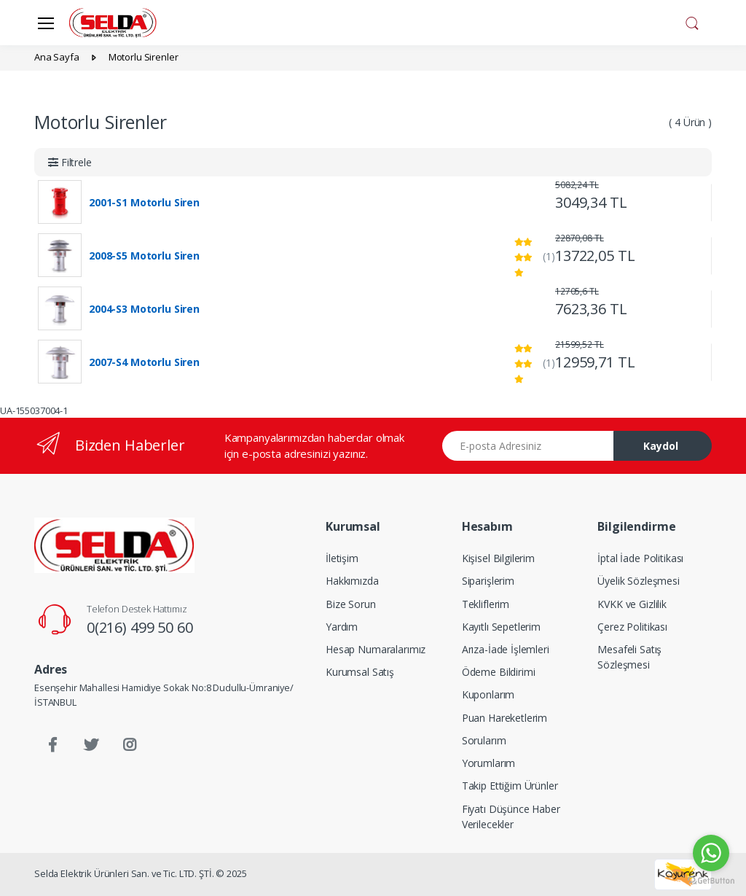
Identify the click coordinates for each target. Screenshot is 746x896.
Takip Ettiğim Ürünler (510, 785)
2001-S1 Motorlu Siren (144, 202)
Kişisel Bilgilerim (498, 558)
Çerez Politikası (632, 627)
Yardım (342, 627)
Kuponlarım (488, 694)
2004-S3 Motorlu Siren (144, 309)
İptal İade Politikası (640, 558)
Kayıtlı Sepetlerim (501, 627)
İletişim (342, 558)
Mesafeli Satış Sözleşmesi (629, 656)
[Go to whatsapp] (711, 853)
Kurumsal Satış (360, 672)
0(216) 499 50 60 (140, 627)
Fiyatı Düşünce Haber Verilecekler (511, 816)
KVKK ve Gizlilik (632, 604)
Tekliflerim (485, 604)
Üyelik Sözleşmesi (638, 581)
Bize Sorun (351, 604)
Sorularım (484, 740)
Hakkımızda (352, 581)
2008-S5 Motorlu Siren (144, 255)
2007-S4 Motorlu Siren (144, 362)
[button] (692, 21)
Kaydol (660, 446)
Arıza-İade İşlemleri (505, 649)
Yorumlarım (489, 763)
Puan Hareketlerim (505, 718)
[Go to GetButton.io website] (711, 881)
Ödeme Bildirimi (498, 672)
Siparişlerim (488, 581)
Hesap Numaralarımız (375, 649)
